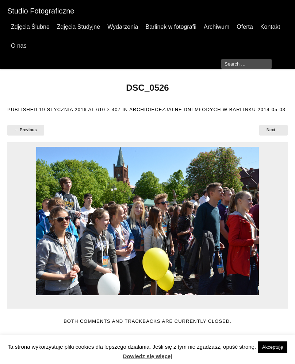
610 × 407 (108, 109)
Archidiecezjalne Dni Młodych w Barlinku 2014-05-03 (207, 109)
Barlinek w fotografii (170, 27)
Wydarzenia (122, 27)
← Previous (26, 130)
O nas (19, 46)
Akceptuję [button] (272, 347)
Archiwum (216, 27)
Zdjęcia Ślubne (30, 27)
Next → (273, 130)
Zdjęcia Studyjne (78, 27)
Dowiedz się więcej (147, 356)
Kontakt (270, 27)
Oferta (245, 27)
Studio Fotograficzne (40, 11)
